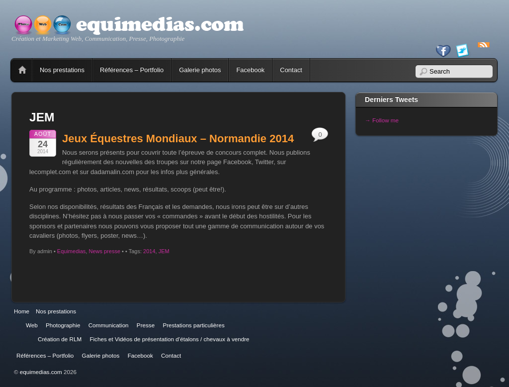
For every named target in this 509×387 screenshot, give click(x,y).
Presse (146, 325)
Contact (291, 70)
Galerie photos (200, 70)
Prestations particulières (193, 325)
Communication (108, 325)
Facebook (250, 70)
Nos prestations (62, 70)
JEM (164, 251)
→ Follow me (382, 120)
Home (22, 70)
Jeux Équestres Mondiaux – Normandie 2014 (178, 138)
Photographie (63, 325)
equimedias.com (41, 372)
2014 (149, 251)
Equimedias (71, 251)
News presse (104, 251)
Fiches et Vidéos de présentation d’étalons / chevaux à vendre (169, 339)
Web (32, 325)
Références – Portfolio (132, 70)
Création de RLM (60, 339)
